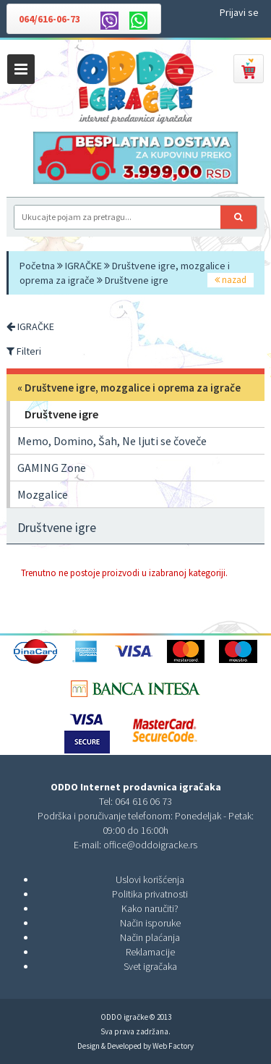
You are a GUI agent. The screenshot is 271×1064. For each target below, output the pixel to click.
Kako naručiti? (149, 908)
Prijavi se (239, 12)
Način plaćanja (150, 937)
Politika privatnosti (150, 893)
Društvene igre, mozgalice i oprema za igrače (133, 387)
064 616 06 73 (143, 801)
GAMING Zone (51, 467)
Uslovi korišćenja (150, 879)
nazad (230, 280)
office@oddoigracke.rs (150, 844)
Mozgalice (42, 494)
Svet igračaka (150, 966)
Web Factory (173, 1046)
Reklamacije (150, 951)
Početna (37, 265)
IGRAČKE (83, 265)
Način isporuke (150, 922)
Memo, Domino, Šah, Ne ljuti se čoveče (112, 441)
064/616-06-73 (49, 18)
